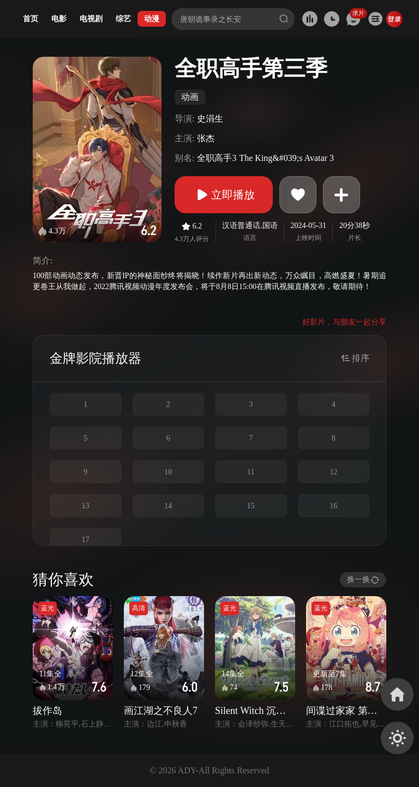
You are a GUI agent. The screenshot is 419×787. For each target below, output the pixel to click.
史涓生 (210, 118)
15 (251, 506)
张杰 (205, 138)
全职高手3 (216, 158)
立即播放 (224, 194)
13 (85, 506)
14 (168, 506)
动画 (190, 96)
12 (333, 472)
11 (250, 472)
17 (85, 540)
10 (168, 472)
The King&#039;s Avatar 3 (286, 158)
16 (333, 506)
